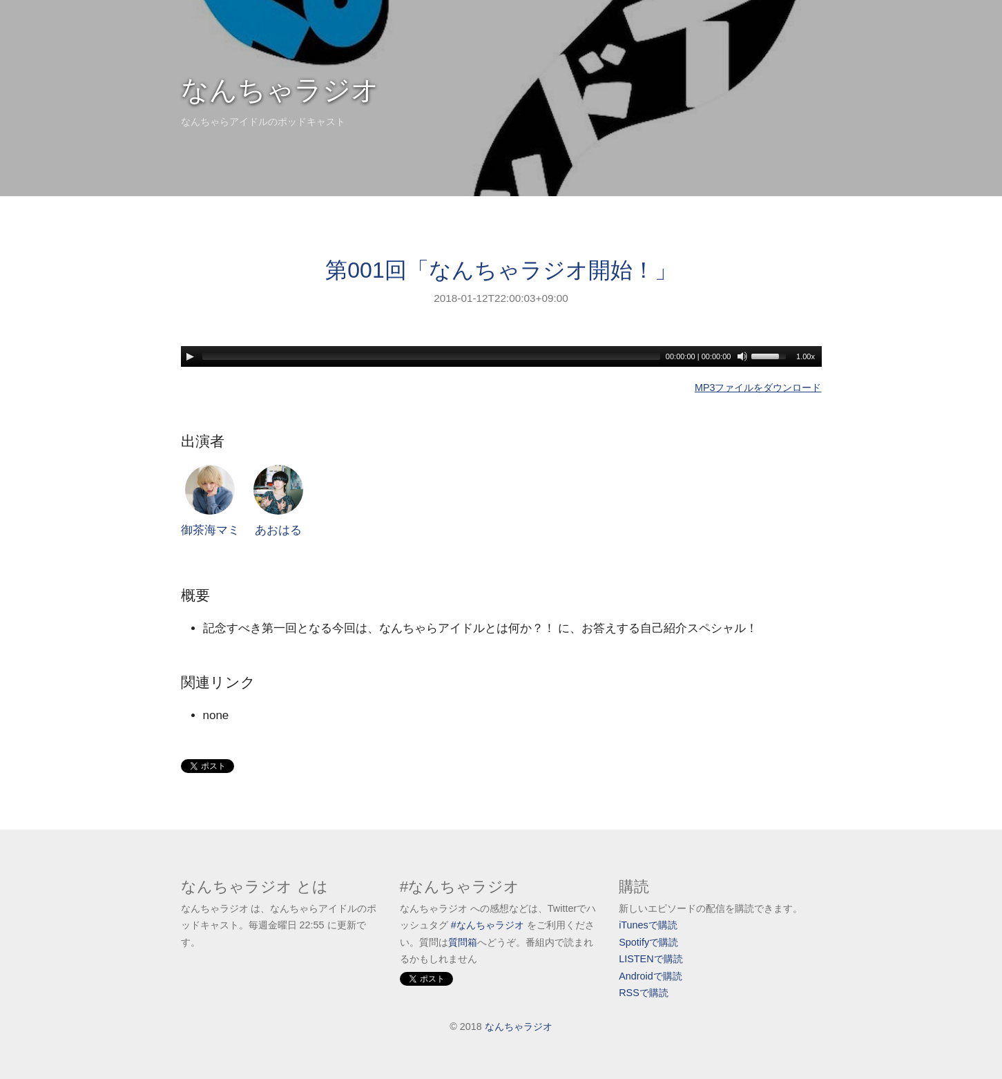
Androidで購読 (650, 976)
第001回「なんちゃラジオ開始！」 (500, 270)
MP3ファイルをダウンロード (758, 387)
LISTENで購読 (650, 958)
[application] (501, 356)
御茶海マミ (210, 501)
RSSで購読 (643, 992)
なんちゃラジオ (280, 90)
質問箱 (462, 942)
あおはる (278, 501)
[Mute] (742, 356)
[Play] (189, 356)
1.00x (805, 356)
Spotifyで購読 (648, 942)
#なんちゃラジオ (487, 924)
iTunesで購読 (648, 924)
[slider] (431, 356)
